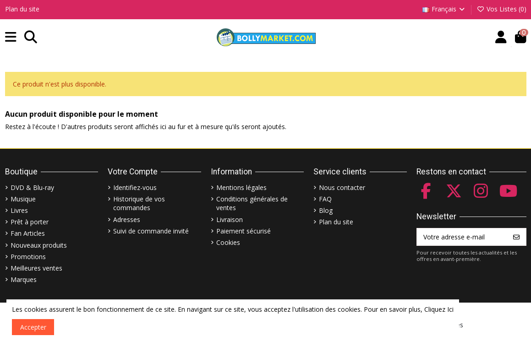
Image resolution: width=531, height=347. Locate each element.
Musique (23, 199)
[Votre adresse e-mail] (462, 237)
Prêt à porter (30, 221)
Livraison (229, 219)
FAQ (325, 199)
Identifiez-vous (135, 187)
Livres (19, 210)
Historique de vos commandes (139, 203)
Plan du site (22, 9)
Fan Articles (28, 233)
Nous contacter (342, 187)
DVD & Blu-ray (32, 187)
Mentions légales (241, 187)
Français (444, 9)
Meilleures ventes (36, 268)
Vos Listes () (501, 9)
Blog (326, 210)
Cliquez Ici (439, 309)
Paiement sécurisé (243, 231)
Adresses (126, 219)
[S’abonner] (516, 237)
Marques (24, 279)
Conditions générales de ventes (252, 203)
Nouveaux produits (39, 245)
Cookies (228, 242)
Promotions (28, 256)
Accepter (33, 327)
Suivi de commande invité (151, 231)
